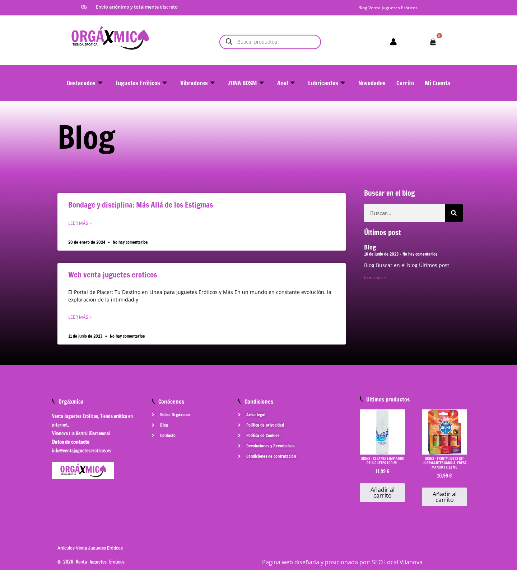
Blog (370, 247)
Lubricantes (326, 83)
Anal (286, 83)
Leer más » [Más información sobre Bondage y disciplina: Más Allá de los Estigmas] (80, 223)
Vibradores (197, 83)
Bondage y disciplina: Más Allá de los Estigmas (140, 204)
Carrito (405, 83)
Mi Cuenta (437, 83)
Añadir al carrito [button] (383, 492)
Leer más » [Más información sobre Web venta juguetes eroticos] (80, 317)
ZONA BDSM (246, 83)
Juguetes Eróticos (141, 83)
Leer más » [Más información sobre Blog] (375, 277)
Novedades (372, 83)
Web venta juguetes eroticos (112, 274)
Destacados (85, 83)
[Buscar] (454, 213)
